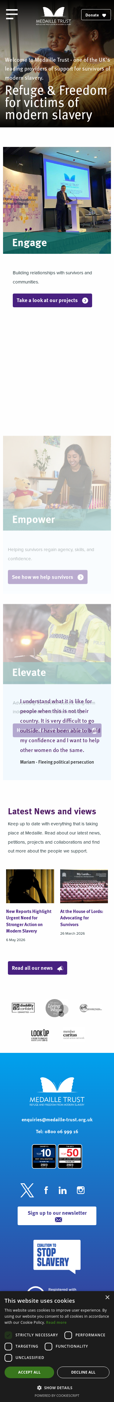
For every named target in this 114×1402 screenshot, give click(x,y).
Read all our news (37, 967)
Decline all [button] (83, 1372)
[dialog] (57, 1346)
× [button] (107, 1297)
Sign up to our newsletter (57, 1215)
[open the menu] (12, 13)
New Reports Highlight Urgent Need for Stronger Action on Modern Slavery (28, 921)
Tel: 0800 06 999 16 (57, 1131)
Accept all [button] (29, 1372)
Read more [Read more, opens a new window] (56, 1322)
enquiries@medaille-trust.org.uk (57, 1119)
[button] (57, 1388)
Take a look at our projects (52, 300)
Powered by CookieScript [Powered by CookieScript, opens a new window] (57, 1395)
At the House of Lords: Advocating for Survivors (81, 918)
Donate (95, 15)
